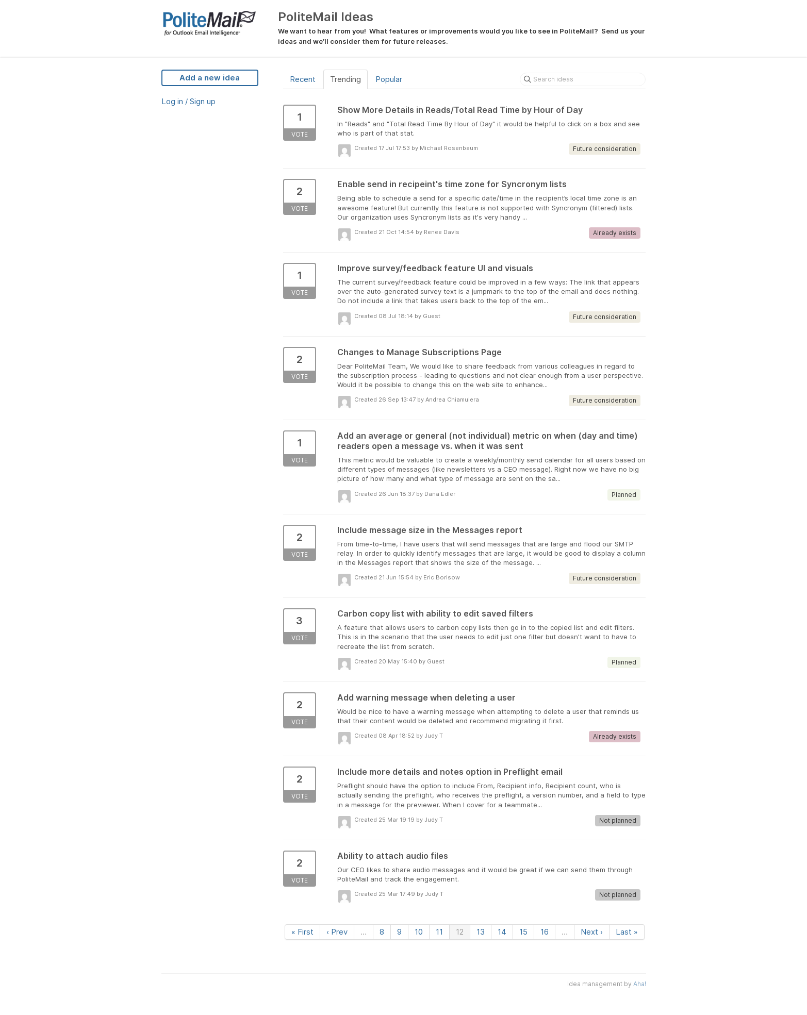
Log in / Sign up (188, 101)
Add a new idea (209, 77)
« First (302, 932)
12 (460, 932)
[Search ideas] (583, 79)
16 (544, 932)
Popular (388, 79)
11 (439, 932)
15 (523, 932)
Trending (345, 79)
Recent (303, 79)
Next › (592, 932)
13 (480, 932)
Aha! (639, 984)
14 (502, 932)
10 (419, 932)
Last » (627, 932)
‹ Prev (337, 932)
